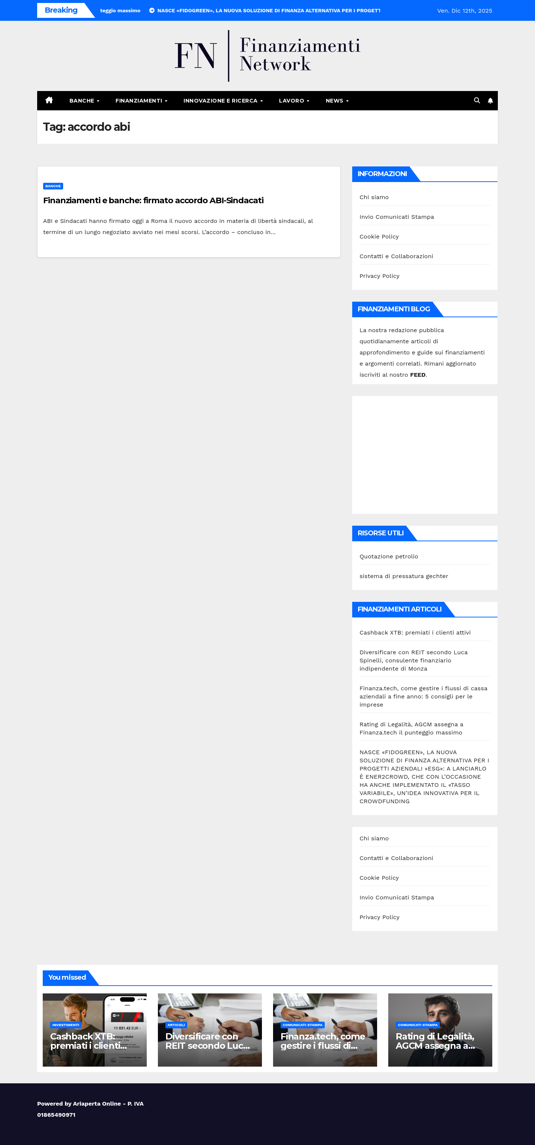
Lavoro (292, 100)
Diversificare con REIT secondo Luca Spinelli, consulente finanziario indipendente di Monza (414, 660)
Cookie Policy (379, 236)
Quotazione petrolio (389, 556)
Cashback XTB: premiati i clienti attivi (415, 632)
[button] (477, 100)
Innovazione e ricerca (221, 100)
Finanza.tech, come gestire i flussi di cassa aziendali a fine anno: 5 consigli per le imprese (423, 696)
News (336, 100)
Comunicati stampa (302, 1025)
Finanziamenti (140, 100)
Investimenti (65, 1025)
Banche (82, 100)
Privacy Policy (380, 275)
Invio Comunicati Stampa (397, 216)
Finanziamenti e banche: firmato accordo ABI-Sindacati (153, 200)
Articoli (176, 1025)
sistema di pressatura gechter (404, 576)
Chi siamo (374, 197)
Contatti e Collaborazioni (397, 256)
